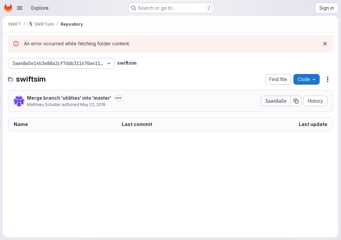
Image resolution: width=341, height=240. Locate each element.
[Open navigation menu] (19, 8)
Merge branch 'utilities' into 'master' (69, 98)
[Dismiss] (325, 44)
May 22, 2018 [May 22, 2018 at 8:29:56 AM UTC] (93, 104)
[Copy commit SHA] (296, 101)
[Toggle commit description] (118, 98)
